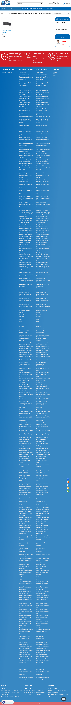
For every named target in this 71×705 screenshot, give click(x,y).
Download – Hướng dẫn (7, 72)
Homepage (22, 326)
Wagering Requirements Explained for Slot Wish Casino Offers (25, 617)
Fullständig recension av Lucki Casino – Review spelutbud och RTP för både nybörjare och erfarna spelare (26, 256)
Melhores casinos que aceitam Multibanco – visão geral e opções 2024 (26, 411)
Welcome (21, 634)
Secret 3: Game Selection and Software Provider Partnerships (25, 531)
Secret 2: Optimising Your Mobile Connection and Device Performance (25, 519)
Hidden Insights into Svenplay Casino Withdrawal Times (26, 306)
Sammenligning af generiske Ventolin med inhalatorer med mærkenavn (26, 503)
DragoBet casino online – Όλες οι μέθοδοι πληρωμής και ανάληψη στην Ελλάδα (26, 212)
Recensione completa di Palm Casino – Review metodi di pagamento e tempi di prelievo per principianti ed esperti (25, 486)
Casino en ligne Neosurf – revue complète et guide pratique (25, 133)
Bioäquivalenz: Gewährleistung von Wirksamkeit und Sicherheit (26, 114)
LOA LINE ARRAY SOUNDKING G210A (6, 32)
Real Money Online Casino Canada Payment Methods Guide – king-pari (25, 470)
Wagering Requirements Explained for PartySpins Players (25, 605)
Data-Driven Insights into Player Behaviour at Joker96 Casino (26, 186)
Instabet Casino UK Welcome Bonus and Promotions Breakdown (25, 364)
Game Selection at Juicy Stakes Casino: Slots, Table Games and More (26, 274)
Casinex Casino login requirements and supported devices (24, 127)
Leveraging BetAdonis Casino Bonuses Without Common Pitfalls (25, 403)
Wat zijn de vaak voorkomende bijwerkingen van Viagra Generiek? (26, 629)
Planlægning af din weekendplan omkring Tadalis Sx (24, 460)
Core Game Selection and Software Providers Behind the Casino (26, 167)
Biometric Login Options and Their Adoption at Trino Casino (26, 120)
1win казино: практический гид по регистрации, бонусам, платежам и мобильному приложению (26, 76)
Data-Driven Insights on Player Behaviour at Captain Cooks (26, 198)
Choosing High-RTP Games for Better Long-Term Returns (26, 145)
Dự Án (52, 9)
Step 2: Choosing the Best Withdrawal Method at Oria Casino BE (25, 572)
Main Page (22, 407)
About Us (21, 88)
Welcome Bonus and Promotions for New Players (24, 638)
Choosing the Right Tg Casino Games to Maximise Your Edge (26, 155)
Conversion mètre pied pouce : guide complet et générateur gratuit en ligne (25, 161)
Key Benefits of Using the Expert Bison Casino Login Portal (25, 374)
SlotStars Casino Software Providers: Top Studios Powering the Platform (26, 560)
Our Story (21, 446)
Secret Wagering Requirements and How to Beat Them (25, 549)
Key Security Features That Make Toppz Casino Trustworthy (26, 380)
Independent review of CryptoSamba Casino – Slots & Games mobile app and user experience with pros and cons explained (26, 346)
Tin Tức (47, 9)
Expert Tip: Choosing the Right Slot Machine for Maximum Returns (25, 242)
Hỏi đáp (54, 73)
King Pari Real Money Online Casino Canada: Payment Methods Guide (25, 386)
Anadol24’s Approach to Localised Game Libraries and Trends (25, 92)
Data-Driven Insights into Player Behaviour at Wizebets (25, 192)
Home (20, 319)
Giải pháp (33, 9)
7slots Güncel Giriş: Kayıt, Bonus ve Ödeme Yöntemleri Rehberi (25, 83)
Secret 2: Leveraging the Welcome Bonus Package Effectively (25, 513)
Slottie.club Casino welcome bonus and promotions (24, 566)
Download (40, 9)
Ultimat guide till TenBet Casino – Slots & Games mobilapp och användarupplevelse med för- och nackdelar (25, 589)
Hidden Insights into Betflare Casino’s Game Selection (25, 294)
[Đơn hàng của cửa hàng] (61, 13)
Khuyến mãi (25, 9)
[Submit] (42, 3)
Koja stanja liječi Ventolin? (25, 398)
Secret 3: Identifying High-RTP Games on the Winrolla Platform (26, 537)
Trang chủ (4, 13)
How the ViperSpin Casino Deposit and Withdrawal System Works (25, 330)
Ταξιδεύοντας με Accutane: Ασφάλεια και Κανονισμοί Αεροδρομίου (26, 660)
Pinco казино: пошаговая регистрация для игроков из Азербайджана (26, 454)
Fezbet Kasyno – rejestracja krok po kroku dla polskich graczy (26, 248)
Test (20, 576)
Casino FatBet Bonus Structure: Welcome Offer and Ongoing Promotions (25, 139)
